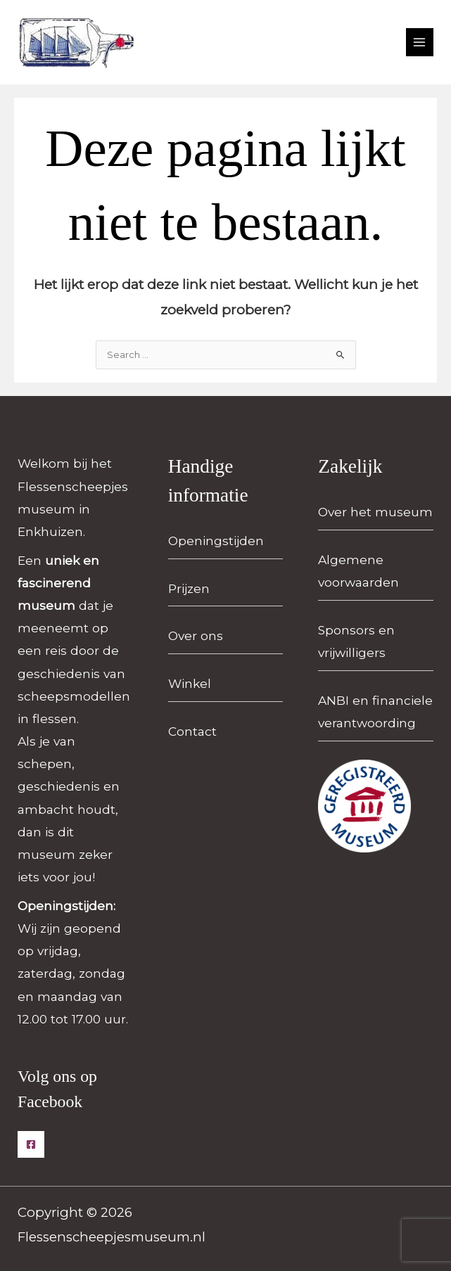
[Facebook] (31, 1144)
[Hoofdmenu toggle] (419, 42)
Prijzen (189, 588)
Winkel (189, 683)
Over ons (195, 635)
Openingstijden (216, 540)
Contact (192, 731)
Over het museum (375, 511)
